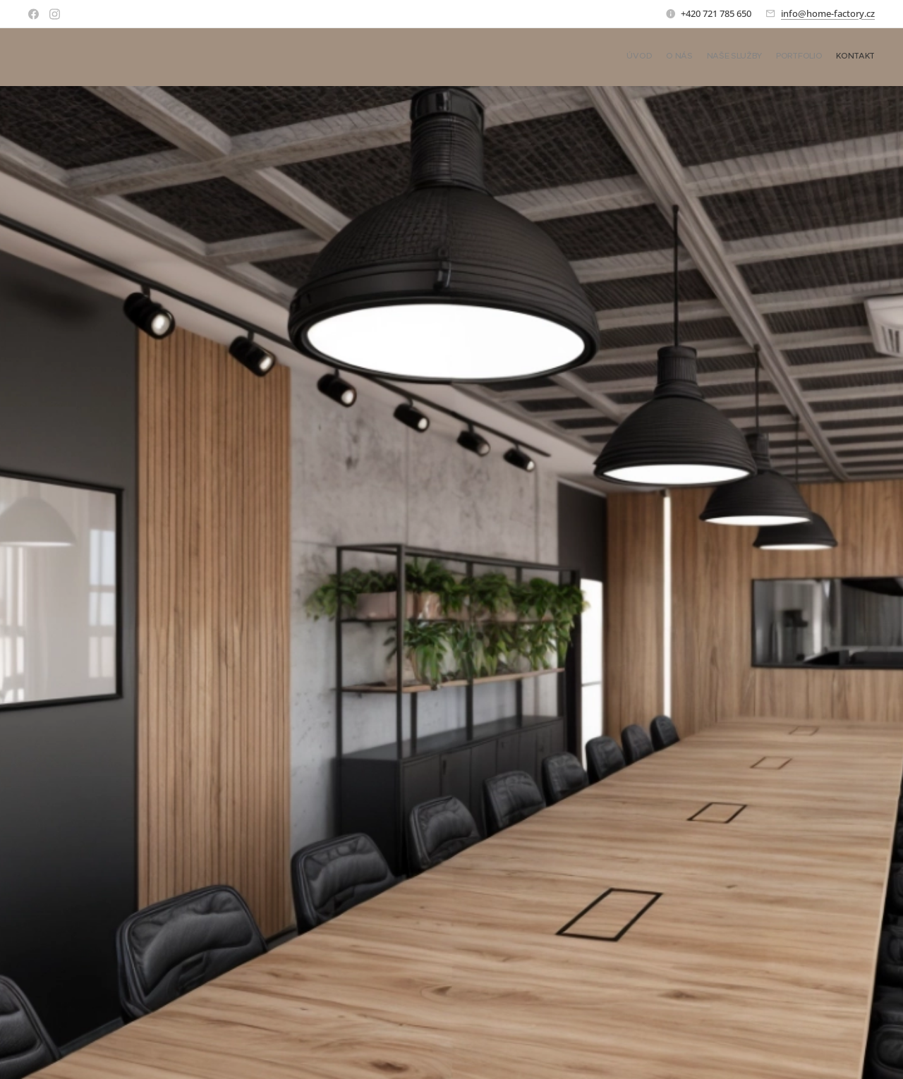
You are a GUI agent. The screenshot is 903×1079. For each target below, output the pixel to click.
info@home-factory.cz (828, 13)
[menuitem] (820, 57)
